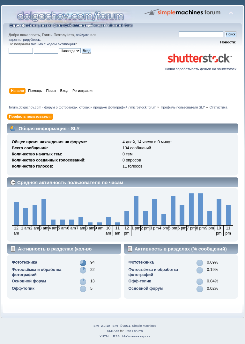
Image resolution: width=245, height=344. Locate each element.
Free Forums (133, 331)
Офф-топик (23, 288)
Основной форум (29, 281)
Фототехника (24, 262)
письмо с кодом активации (53, 44)
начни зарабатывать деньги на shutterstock (199, 67)
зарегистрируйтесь (24, 39)
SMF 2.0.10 (101, 325)
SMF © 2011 (121, 325)
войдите (82, 35)
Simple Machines (144, 325)
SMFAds (113, 331)
